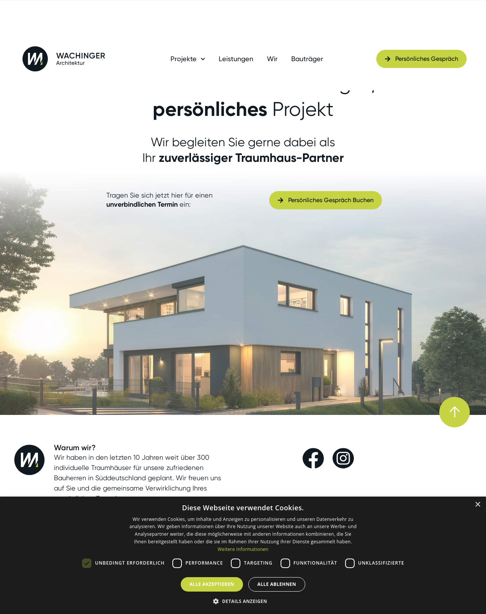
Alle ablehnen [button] (276, 584)
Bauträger (307, 59)
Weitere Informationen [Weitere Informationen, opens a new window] (243, 549)
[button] (243, 601)
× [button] (477, 505)
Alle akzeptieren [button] (211, 584)
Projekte (187, 59)
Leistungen (236, 59)
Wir (272, 59)
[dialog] (243, 555)
